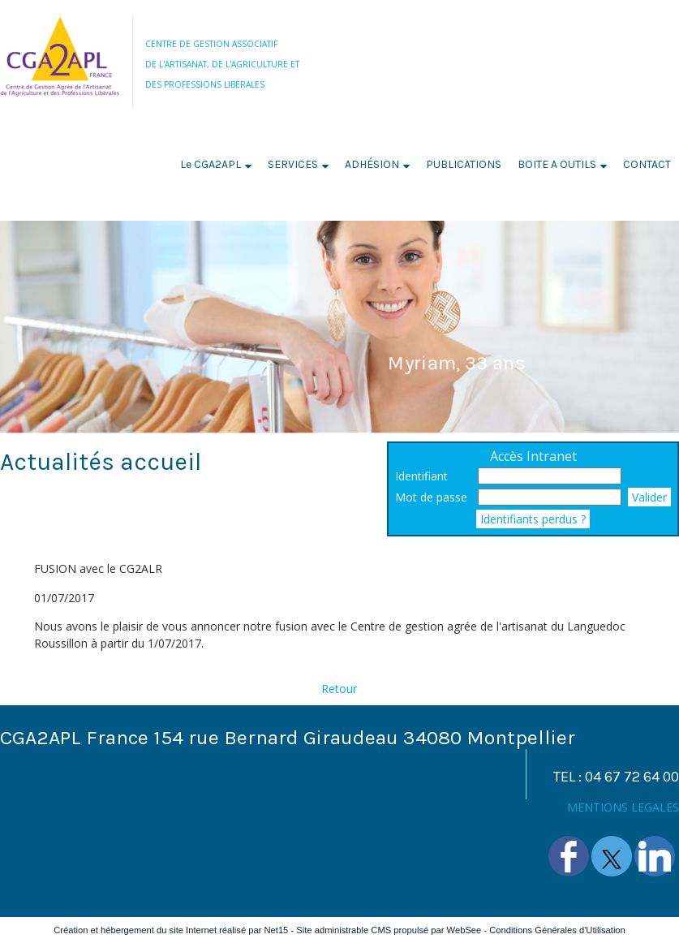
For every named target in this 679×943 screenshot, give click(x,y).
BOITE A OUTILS (557, 164)
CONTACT (647, 164)
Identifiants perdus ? (533, 519)
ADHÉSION (372, 164)
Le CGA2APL (210, 164)
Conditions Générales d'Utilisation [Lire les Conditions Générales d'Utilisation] (557, 930)
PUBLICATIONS (463, 164)
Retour (339, 688)
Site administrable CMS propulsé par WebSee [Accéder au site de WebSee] (388, 930)
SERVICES (293, 164)
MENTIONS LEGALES (623, 807)
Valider (649, 497)
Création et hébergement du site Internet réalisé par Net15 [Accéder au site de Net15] (171, 930)
